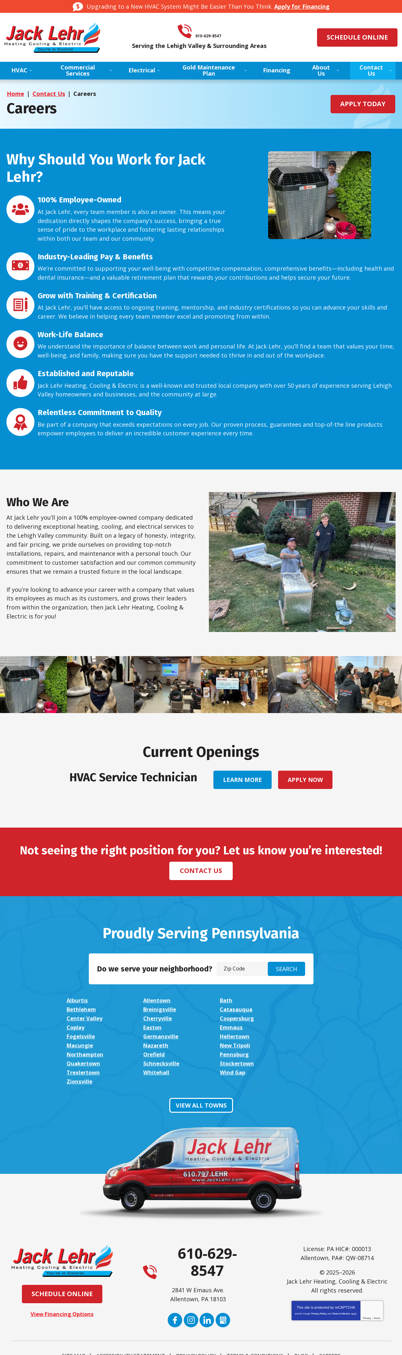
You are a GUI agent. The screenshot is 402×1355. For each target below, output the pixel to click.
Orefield (305, 1037)
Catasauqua (159, 1010)
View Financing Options (62, 1287)
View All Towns (201, 1078)
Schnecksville (237, 1046)
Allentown (157, 1001)
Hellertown (234, 1028)
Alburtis (78, 1001)
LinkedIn (207, 1293)
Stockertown (312, 1046)
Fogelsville (82, 1028)
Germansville (161, 1028)
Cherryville (309, 1010)
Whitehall (156, 1055)
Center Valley (237, 1010)
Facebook (175, 1293)
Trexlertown (85, 1055)
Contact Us (49, 94)
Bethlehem (309, 1001)
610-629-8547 (210, 31)
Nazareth (80, 1037)
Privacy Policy (318, 1287)
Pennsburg (82, 1046)
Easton (228, 1019)
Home (15, 93)
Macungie (308, 1028)
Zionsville (307, 1055)
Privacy (367, 1292)
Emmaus (306, 1019)
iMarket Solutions (165, 1343)
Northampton (238, 1037)
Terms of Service (341, 1287)
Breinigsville (84, 1010)
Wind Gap (231, 1055)
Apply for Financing (302, 6)
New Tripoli (159, 1037)
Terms (377, 1292)
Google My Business (223, 1293)
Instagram (191, 1293)
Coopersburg (85, 1019)
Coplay (152, 1019)
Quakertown (160, 1046)
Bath (225, 1001)
